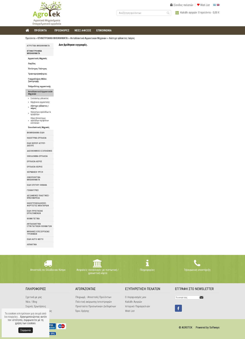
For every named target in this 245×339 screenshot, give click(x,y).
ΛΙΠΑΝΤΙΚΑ (32, 244)
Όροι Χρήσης (82, 311)
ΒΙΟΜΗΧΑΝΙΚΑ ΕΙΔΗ (35, 132)
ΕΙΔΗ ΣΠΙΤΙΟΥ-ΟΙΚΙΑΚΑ (37, 185)
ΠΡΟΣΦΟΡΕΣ (61, 30)
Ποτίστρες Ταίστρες (37, 69)
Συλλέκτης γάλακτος (39, 98)
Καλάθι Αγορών (133, 301)
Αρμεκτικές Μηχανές (37, 58)
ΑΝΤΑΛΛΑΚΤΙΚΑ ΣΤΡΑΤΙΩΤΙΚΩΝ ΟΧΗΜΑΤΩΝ (39, 225)
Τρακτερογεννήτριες (37, 74)
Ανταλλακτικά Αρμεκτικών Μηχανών (88, 38)
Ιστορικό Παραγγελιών (137, 306)
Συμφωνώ (25, 330)
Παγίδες (32, 63)
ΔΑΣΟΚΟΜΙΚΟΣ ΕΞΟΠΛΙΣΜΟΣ (39, 151)
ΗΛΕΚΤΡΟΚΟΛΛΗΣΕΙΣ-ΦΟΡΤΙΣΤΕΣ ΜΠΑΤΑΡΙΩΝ (38, 204)
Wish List (203, 5)
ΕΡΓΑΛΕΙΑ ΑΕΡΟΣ (34, 161)
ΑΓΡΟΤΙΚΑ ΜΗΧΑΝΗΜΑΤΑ (38, 46)
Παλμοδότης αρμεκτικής (39, 86)
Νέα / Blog (31, 301)
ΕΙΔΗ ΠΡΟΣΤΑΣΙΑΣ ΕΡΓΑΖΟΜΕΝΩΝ (35, 212)
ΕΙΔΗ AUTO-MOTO (35, 239)
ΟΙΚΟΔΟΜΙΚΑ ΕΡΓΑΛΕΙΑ (37, 156)
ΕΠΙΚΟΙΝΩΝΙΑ (104, 30)
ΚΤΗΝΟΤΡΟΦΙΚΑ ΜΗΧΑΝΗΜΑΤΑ (53, 38)
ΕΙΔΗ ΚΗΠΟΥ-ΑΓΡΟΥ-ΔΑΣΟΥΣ (36, 144)
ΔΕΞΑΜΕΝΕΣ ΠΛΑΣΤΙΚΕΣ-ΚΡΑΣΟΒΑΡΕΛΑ (38, 196)
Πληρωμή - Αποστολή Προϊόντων (93, 297)
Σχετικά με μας (34, 297)
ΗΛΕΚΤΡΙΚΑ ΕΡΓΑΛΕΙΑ (36, 138)
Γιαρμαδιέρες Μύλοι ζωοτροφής (37, 80)
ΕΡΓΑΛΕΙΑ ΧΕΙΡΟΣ (35, 167)
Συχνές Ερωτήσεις (36, 306)
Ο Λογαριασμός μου (135, 297)
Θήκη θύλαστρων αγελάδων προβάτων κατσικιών (40, 120)
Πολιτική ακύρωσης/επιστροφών (93, 301)
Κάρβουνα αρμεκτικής (40, 102)
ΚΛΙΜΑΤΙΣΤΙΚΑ (33, 218)
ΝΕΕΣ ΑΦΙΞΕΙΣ (83, 30)
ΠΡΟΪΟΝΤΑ (40, 30)
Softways (214, 327)
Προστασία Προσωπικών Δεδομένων (95, 306)
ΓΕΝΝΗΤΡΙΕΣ (33, 190)
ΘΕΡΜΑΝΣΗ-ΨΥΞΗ (35, 172)
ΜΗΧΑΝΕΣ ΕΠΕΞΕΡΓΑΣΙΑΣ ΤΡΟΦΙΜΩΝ (38, 232)
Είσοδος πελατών (181, 5)
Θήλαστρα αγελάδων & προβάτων (41, 113)
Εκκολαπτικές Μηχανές (38, 127)
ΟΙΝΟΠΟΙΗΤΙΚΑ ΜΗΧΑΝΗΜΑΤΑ (33, 178)
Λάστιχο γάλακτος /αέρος (122, 38)
